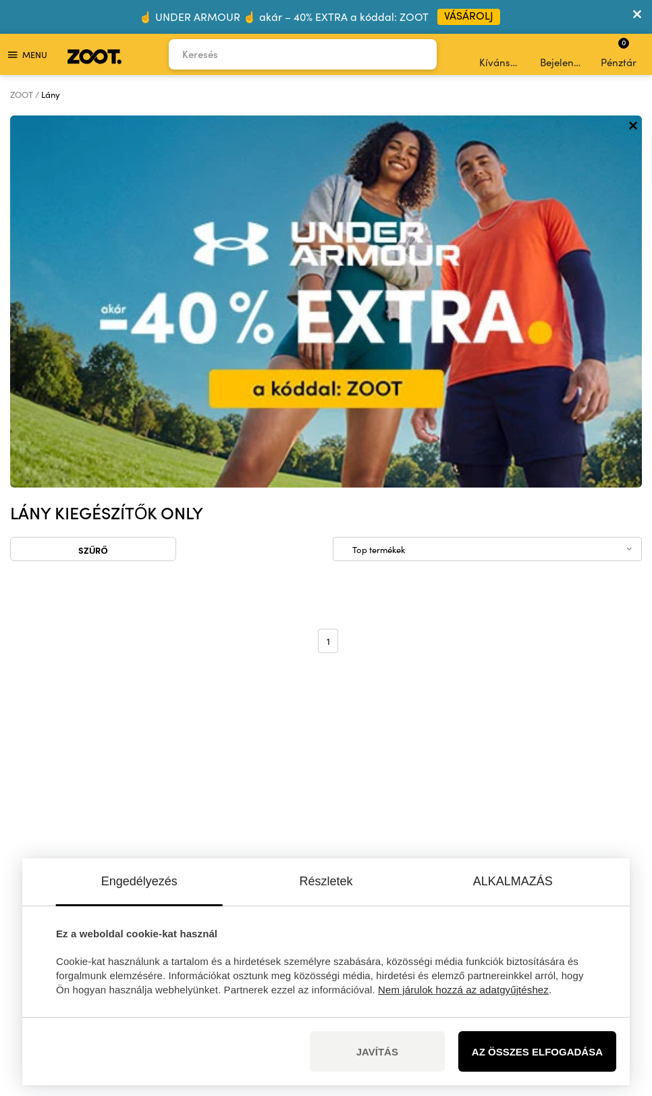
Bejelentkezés (562, 55)
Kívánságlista (501, 55)
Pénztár (618, 52)
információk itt (173, 830)
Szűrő (93, 178)
